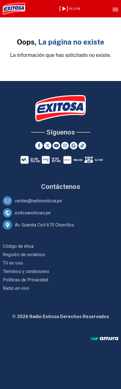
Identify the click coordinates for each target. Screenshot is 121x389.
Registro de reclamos (24, 254)
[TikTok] (82, 145)
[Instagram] (65, 145)
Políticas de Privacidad (25, 280)
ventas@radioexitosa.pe (38, 200)
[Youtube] (56, 145)
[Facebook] (39, 145)
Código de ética (18, 246)
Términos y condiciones (26, 271)
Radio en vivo (16, 288)
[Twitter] (47, 145)
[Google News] (73, 145)
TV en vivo (13, 263)
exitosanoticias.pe (33, 213)
